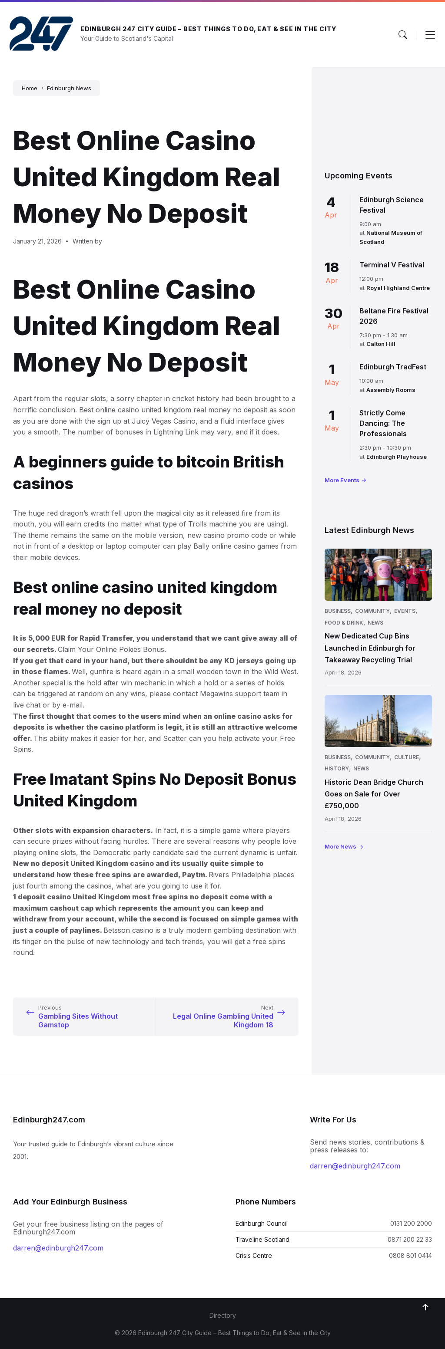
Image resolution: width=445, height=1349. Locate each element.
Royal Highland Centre (398, 287)
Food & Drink (344, 622)
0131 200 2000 (411, 1223)
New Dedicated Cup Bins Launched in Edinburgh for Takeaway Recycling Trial (370, 648)
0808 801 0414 (410, 1255)
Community (372, 611)
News (375, 622)
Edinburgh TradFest (392, 366)
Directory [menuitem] (222, 1315)
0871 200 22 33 (410, 1239)
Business (338, 611)
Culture (406, 757)
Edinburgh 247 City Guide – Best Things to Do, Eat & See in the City (208, 29)
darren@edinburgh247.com (355, 1165)
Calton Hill (380, 343)
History (337, 768)
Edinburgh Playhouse (396, 456)
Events (404, 611)
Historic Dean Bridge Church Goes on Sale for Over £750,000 (374, 794)
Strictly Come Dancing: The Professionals (383, 423)
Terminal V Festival (391, 264)
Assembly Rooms (390, 389)
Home (29, 88)
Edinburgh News (69, 88)
